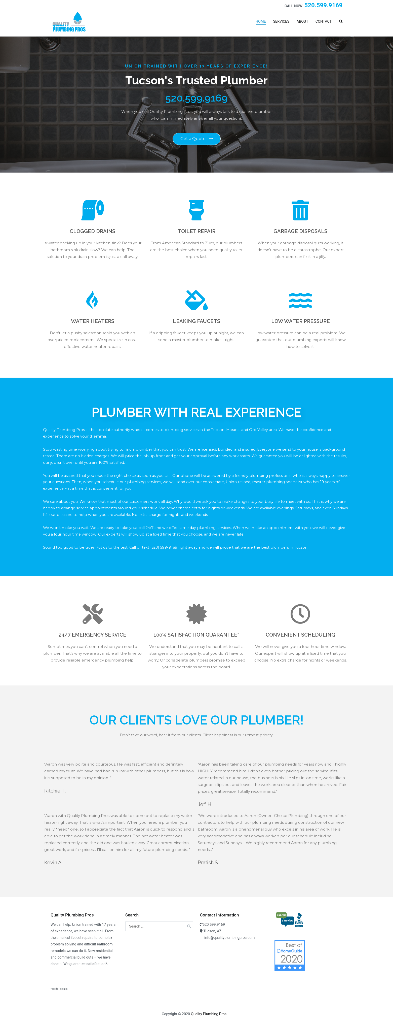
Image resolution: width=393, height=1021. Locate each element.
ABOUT (302, 21)
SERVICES (281, 21)
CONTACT (324, 21)
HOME (261, 21)
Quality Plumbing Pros (209, 1014)
